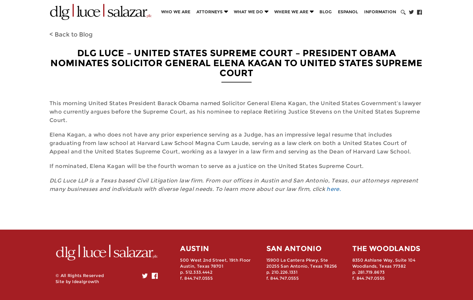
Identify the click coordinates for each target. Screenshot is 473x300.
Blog (325, 12)
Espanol (348, 12)
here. (333, 189)
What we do (248, 12)
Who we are (175, 12)
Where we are (291, 12)
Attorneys (209, 12)
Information (380, 12)
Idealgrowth (85, 281)
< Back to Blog (71, 34)
